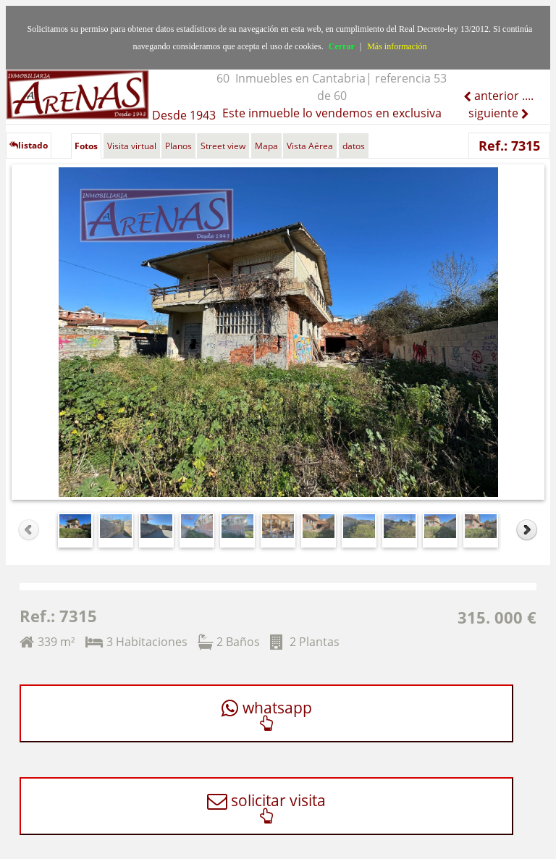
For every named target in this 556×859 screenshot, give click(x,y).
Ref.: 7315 (509, 145)
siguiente (494, 113)
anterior (495, 96)
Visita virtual (131, 146)
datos (353, 146)
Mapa (266, 146)
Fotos (86, 146)
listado (28, 145)
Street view (223, 146)
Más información (396, 46)
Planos (178, 146)
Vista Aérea (310, 146)
